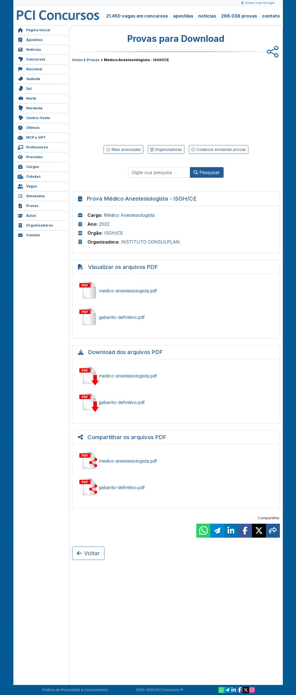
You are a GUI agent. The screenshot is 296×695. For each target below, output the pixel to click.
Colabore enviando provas (218, 149)
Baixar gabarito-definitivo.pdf (176, 402)
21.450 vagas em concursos (137, 16)
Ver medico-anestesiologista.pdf (176, 291)
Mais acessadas (123, 149)
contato (271, 16)
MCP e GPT (32, 137)
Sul (25, 88)
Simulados (31, 195)
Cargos (28, 166)
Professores (33, 146)
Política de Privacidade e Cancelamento (75, 690)
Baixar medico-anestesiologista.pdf (176, 376)
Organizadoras (35, 224)
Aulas (27, 215)
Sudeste (29, 78)
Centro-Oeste (34, 117)
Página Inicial (34, 29)
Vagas (27, 185)
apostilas (183, 16)
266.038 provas (239, 16)
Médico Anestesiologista (129, 215)
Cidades (29, 176)
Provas (28, 205)
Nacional (30, 68)
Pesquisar (207, 172)
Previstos (30, 156)
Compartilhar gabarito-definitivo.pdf (176, 487)
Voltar (88, 553)
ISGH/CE (113, 233)
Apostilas (30, 39)
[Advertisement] (130, 102)
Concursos (31, 58)
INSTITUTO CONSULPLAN (150, 242)
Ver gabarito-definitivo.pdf (176, 317)
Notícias (29, 49)
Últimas (29, 127)
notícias (207, 16)
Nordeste (30, 107)
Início (77, 59)
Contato (29, 234)
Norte (27, 97)
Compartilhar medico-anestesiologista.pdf (176, 461)
